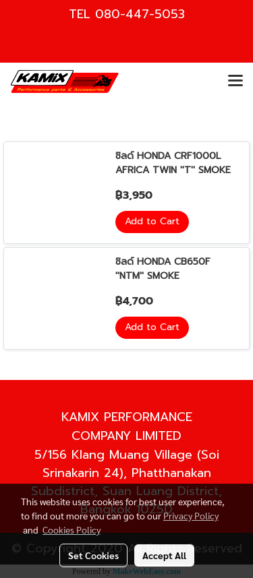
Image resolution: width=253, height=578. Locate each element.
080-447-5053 (140, 14)
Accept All (164, 555)
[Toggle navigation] (235, 81)
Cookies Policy (72, 529)
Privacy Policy (191, 515)
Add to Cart (152, 221)
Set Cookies (93, 555)
